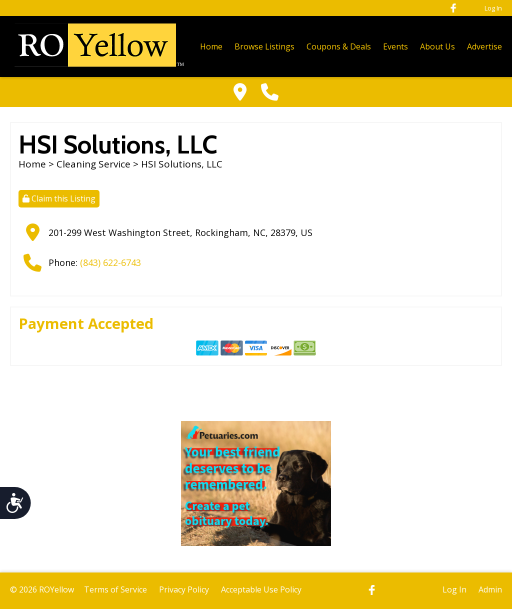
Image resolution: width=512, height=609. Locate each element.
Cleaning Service (93, 164)
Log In (493, 8)
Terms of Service (115, 589)
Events (395, 46)
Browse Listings (264, 46)
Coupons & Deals (338, 46)
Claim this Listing (59, 198)
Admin (490, 589)
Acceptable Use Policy (261, 589)
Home (211, 46)
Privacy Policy (184, 589)
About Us (437, 46)
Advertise (484, 46)
